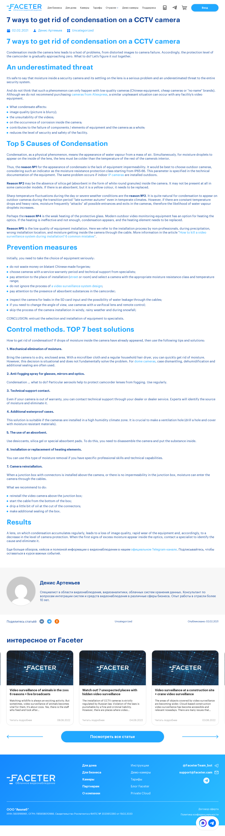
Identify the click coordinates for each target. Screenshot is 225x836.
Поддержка (149, 8)
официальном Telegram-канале (154, 549)
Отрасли (111, 8)
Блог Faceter (134, 786)
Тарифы (97, 8)
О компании (86, 793)
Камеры (84, 8)
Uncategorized (123, 621)
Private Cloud (135, 793)
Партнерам (85, 786)
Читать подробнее (21, 720)
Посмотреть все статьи (112, 737)
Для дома (71, 8)
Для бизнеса (55, 8)
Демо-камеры (130, 8)
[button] (25, 736)
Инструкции (134, 765)
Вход (205, 8)
